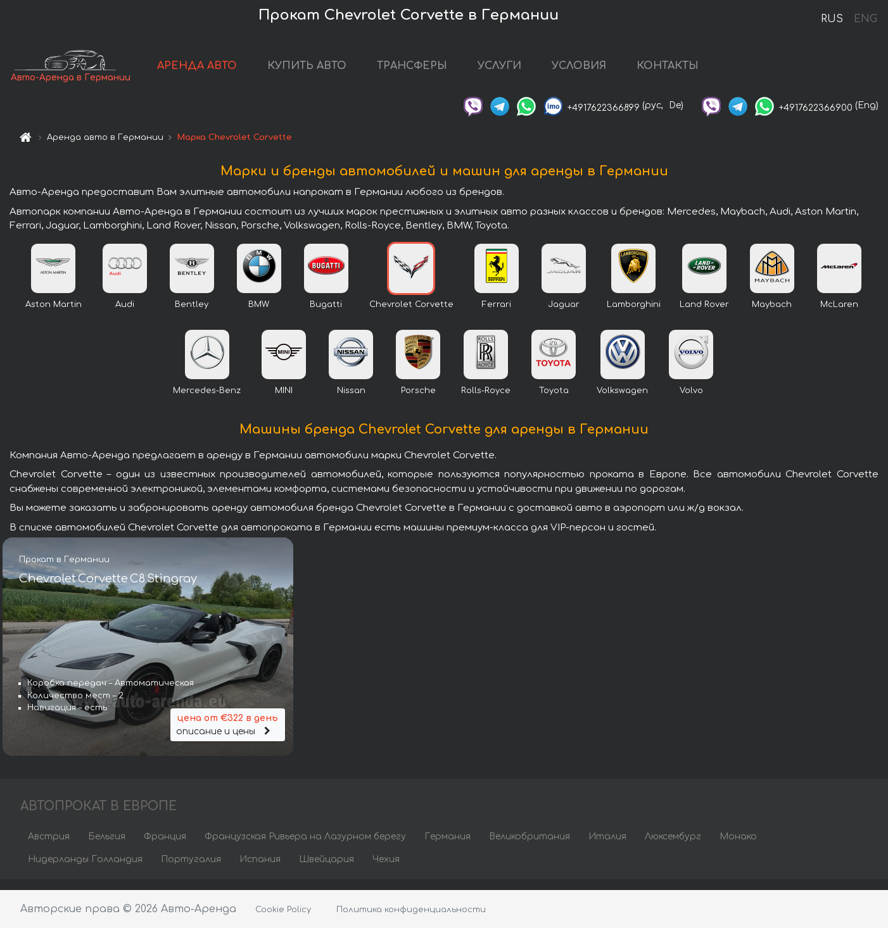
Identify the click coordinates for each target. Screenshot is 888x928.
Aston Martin (53, 314)
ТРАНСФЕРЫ (449, 71)
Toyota (554, 400)
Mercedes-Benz (207, 400)
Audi (124, 314)
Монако (738, 846)
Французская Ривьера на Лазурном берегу (305, 846)
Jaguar (564, 314)
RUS (832, 19)
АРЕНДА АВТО (234, 71)
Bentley (191, 314)
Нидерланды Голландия (85, 869)
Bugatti (326, 314)
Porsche (418, 400)
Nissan (351, 400)
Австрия (49, 846)
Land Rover (704, 314)
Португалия (191, 869)
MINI (284, 400)
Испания (260, 869)
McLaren (839, 314)
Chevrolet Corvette (411, 314)
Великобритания (529, 846)
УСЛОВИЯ (615, 71)
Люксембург (673, 846)
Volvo (691, 400)
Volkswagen (622, 400)
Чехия (386, 869)
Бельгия (106, 846)
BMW (258, 314)
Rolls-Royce (486, 400)
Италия (607, 846)
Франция (165, 846)
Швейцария (326, 869)
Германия (447, 846)
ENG (865, 19)
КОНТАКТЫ (704, 71)
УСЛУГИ (536, 71)
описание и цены (228, 732)
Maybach (772, 314)
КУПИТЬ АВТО (343, 71)
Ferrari (496, 314)
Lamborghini (634, 314)
